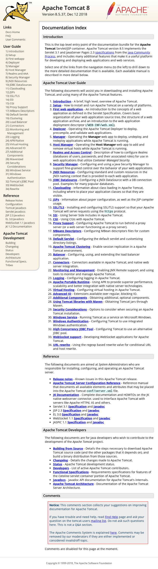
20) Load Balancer (16, 122)
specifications (104, 52)
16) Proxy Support (17, 107)
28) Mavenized (14, 159)
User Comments (15, 39)
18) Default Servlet (17, 114)
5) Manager (12, 66)
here (113, 532)
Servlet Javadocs (15, 211)
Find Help (111, 517)
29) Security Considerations (16, 164)
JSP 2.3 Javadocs (15, 215)
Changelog (12, 246)
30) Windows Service (18, 170)
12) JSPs (10, 92)
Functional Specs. (16, 261)
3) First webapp (15, 59)
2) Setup (11, 55)
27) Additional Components (14, 153)
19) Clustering (14, 118)
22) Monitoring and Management (17, 131)
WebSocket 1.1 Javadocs (20, 223)
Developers (12, 254)
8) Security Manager (18, 77)
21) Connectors (15, 125)
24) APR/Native (15, 140)
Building (10, 243)
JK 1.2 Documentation (19, 226)
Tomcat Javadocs (16, 208)
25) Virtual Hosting (17, 144)
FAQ (8, 36)
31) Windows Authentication (16, 176)
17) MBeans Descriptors (20, 111)
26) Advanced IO (16, 148)
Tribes (9, 265)
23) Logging (13, 137)
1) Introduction (15, 51)
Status (9, 250)
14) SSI (10, 99)
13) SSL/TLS (13, 96)
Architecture (13, 258)
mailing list (98, 521)
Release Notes (14, 200)
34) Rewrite (12, 189)
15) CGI (10, 103)
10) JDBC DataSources (19, 85)
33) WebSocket (15, 185)
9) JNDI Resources (16, 81)
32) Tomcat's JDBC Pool (20, 181)
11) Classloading (15, 88)
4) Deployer (13, 62)
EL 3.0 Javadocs (15, 219)
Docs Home (13, 32)
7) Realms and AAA (17, 73)
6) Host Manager (16, 70)
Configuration (14, 204)
